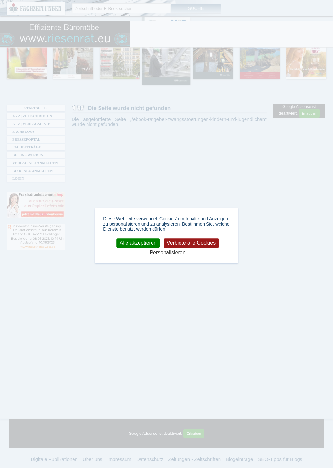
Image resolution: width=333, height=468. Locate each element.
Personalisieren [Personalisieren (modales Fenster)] (167, 252)
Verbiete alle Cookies (191, 243)
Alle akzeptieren (138, 243)
